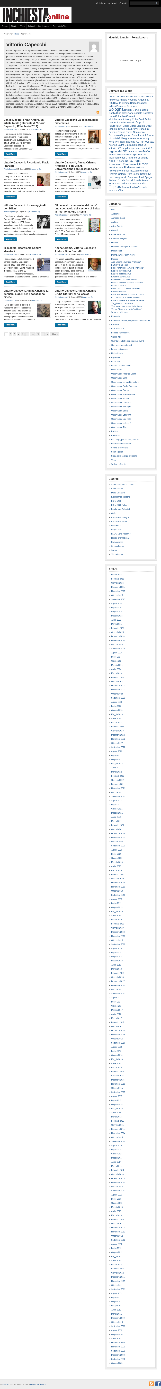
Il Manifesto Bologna (120, 517)
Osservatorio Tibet (60, 26)
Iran (142, 141)
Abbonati (112, 3)
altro (113, 210)
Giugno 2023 (117, 710)
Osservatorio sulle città (121, 423)
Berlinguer (132, 106)
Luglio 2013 (116, 1199)
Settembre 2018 (118, 944)
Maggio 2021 (117, 813)
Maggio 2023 (117, 714)
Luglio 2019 (116, 903)
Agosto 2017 (116, 998)
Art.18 (112, 102)
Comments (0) (36, 129)
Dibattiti (14, 26)
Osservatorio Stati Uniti (121, 415)
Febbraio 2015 (117, 1121)
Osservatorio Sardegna (121, 407)
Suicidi (129, 180)
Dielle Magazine (118, 493)
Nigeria (121, 160)
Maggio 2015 (117, 1108)
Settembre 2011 (118, 1289)
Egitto (133, 125)
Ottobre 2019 (117, 891)
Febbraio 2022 (117, 776)
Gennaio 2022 (117, 780)
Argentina (143, 99)
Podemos (129, 167)
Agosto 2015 (116, 1096)
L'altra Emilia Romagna (130, 144)
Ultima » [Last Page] (54, 334)
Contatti (123, 3)
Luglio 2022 (116, 755)
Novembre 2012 (118, 1232)
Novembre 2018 (118, 936)
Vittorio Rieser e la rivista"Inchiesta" (126, 309)
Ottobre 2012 (117, 1236)
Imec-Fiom (116, 525)
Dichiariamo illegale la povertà (124, 247)
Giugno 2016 (117, 1055)
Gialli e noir (116, 337)
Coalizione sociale (132, 113)
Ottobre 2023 (117, 694)
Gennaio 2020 (117, 878)
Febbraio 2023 (117, 727)
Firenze (113, 132)
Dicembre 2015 (118, 1080)
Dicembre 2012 (118, 1228)
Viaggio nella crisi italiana (122, 303)
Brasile (128, 109)
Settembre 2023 (118, 698)
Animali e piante (118, 218)
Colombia (120, 116)
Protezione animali (119, 170)
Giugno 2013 (117, 1203)
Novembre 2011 (118, 1281)
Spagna (148, 177)
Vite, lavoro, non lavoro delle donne (126, 306)
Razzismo (135, 170)
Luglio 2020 (116, 854)
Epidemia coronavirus (120, 277)
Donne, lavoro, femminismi (122, 255)
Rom (129, 173)
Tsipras (115, 186)
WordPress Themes (37, 1384)
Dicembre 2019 (118, 883)
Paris (144, 164)
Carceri (114, 230)
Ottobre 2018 (117, 940)
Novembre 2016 (118, 1035)
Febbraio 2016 (117, 1071)
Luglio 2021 (116, 805)
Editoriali (31, 26)
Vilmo (121, 190)
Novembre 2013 (118, 1182)
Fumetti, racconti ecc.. (120, 333)
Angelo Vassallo (128, 99)
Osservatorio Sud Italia (121, 419)
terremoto (114, 183)
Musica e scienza (118, 286)
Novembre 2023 (118, 690)
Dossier (5, 26)
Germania (114, 135)
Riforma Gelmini (117, 173)
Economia (115, 316)
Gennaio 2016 (117, 1076)
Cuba (135, 119)
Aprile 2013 (116, 1211)
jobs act (149, 141)
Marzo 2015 (116, 1117)
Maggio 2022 (117, 764)
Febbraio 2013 (117, 1219)
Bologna (116, 109)
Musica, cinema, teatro (121, 365)
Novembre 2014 (118, 1133)
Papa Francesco (118, 291)
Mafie (146, 151)
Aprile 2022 (116, 768)
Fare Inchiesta (44, 26)
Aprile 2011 (116, 1310)
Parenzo (128, 164)
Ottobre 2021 (117, 792)
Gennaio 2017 (117, 1026)
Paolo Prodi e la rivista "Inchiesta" (126, 288)
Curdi (141, 119)
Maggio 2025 (117, 616)
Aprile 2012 (116, 1260)
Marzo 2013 (116, 1215)
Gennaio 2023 (117, 731)
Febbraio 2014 (117, 1170)
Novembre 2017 (118, 985)
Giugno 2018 (117, 957)
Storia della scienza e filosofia (124, 456)
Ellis (128, 128)
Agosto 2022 (116, 751)
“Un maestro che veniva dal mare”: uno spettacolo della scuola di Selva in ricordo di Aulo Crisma (77, 208)
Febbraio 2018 (117, 973)
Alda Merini (147, 96)
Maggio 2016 (117, 1059)
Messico (142, 154)
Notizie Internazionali (120, 538)
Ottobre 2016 (117, 1039)
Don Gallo (129, 122)
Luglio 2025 (116, 607)
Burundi (137, 109)
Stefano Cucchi (117, 180)
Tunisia (126, 187)
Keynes (113, 144)
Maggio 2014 (117, 1158)
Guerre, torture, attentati (121, 345)
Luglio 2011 (116, 1297)
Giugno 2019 (117, 907)
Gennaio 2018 (117, 977)
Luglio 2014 (116, 1150)
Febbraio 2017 (117, 1022)
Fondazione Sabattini (120, 509)
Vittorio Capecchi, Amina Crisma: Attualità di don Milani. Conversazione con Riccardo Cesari (77, 165)
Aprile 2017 (116, 1014)
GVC (113, 513)
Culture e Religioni (119, 238)
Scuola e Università (119, 448)
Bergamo (121, 106)
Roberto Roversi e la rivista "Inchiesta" (128, 300)
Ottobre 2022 (117, 743)
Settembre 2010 (118, 1326)
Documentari (116, 251)
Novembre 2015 (118, 1084)
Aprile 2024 (116, 669)
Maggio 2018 (117, 961)
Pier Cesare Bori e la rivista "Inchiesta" (128, 294)
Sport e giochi (117, 452)
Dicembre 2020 (118, 833)
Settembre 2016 (118, 1043)
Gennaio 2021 (117, 829)
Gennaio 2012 (117, 1273)
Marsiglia (132, 154)
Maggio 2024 (117, 665)
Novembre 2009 (118, 1347)
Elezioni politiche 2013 (121, 274)
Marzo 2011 (116, 1314)
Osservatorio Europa (120, 390)
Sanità (136, 173)
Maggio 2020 (117, 862)
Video (22, 26)
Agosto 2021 (116, 800)
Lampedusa (133, 148)
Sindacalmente (117, 546)
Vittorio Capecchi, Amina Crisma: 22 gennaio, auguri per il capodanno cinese (26, 293)
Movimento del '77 (119, 157)
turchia (134, 187)
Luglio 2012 (116, 1248)
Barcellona (136, 103)
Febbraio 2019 (117, 924)
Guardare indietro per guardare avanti (127, 341)
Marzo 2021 (116, 821)
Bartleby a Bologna (119, 265)
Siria (130, 177)
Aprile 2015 (116, 1113)
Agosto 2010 (116, 1330)
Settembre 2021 (118, 796)
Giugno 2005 (117, 1363)
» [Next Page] (47, 334)
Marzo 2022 (116, 772)
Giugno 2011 (117, 1301)
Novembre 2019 (118, 887)
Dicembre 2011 (118, 1277)
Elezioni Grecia (117, 128)
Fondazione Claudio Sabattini (124, 280)
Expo (142, 128)
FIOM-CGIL (116, 501)
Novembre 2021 (118, 788)
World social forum (119, 312)
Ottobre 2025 (117, 595)
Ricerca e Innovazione (121, 444)
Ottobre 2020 (117, 842)
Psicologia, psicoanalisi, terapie (125, 439)
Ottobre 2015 (117, 1088)
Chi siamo (101, 3)
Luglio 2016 (116, 1051)
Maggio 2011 (117, 1306)
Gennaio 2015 (117, 1125)
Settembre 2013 (118, 1191)
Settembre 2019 (118, 895)
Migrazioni (115, 357)
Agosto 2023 (116, 702)
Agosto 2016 (116, 1047)
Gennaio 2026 (117, 583)
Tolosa (135, 183)
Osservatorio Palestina (121, 402)
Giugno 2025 (117, 612)
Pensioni (113, 167)
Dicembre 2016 (118, 1030)
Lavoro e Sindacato (119, 349)
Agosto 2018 (116, 948)
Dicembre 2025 (118, 587)
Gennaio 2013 (117, 1223)
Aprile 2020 (116, 866)
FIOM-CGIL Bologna (120, 505)
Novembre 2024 (118, 640)
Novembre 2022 (118, 739)
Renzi (144, 170)
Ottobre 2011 (117, 1285)
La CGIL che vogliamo (121, 534)
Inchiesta (5, 1384)
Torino (143, 183)
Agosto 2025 (116, 603)
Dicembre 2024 (118, 636)
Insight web (116, 530)
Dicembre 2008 (118, 1355)
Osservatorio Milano (120, 398)
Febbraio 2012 (117, 1269)
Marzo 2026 (116, 575)
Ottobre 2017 (117, 989)
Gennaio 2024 (117, 681)
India (122, 141)
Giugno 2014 (117, 1154)
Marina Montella (118, 154)
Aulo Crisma (123, 103)
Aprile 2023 (116, 718)
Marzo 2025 (116, 624)
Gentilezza (139, 132)
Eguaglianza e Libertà (120, 497)
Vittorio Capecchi (10, 129)
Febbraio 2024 (117, 677)
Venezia (113, 190)
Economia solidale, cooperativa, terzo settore (130, 320)
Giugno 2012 (117, 1252)
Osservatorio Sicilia (119, 411)
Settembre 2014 (118, 1141)
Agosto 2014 (116, 1145)
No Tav (129, 160)
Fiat (147, 128)
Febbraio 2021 (117, 825)
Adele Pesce (116, 96)
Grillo (121, 138)
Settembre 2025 (118, 599)
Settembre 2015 (118, 1092)
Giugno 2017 (117, 1006)
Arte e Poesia (117, 226)
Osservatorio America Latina (123, 374)
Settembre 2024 (118, 649)
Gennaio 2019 (117, 928)
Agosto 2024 (116, 653)
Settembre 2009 (118, 1351)
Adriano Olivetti (131, 96)
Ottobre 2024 (117, 644)
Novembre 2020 (118, 837)
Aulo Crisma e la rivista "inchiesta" (126, 262)
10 (32, 334)
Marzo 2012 (116, 1265)
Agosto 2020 (116, 850)
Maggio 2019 (117, 911)
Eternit (134, 128)
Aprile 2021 (116, 817)
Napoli (112, 160)
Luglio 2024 (116, 657)
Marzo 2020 (116, 870)
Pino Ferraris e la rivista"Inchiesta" (126, 297)
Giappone (125, 135)
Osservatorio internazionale (123, 394)
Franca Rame (124, 132)
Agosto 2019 (116, 899)
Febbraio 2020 (117, 874)
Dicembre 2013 (118, 1178)
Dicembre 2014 (118, 1129)
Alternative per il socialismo (123, 484)
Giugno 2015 (117, 1104)
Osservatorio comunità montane (125, 382)
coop (129, 119)
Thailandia (126, 183)
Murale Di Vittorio (138, 157)
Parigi (136, 164)
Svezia (137, 180)
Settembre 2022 (118, 747)
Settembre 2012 (118, 1240)
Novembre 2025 (118, 591)
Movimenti (115, 361)
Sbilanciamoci (117, 542)
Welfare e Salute (118, 464)
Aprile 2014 (116, 1162)
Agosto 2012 (116, 1244)
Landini (145, 148)
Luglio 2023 (116, 706)
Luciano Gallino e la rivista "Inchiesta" (127, 283)
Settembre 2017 (118, 993)
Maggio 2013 (117, 1207)
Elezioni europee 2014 (121, 271)
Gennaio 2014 (117, 1174)
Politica (140, 167)
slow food (139, 177)
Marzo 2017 (116, 1018)
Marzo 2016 (116, 1067)
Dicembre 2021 (118, 784)
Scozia (143, 173)
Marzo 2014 (116, 1166)
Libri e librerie (117, 353)
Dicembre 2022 (118, 735)
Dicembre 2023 (118, 685)
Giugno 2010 (117, 1334)
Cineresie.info (117, 489)
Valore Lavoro (117, 554)
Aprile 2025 (116, 620)
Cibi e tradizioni (118, 234)
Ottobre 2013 (117, 1186)
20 (38, 334)
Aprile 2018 (116, 965)
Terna (145, 180)
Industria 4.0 (132, 141)
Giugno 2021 (117, 809)
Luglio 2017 (116, 1002)
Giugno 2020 (117, 858)
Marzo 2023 (116, 722)
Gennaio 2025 (117, 632)
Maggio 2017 (117, 1010)
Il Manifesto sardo (119, 521)
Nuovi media (116, 370)
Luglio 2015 (116, 1100)
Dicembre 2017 (118, 981)
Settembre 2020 (118, 846)
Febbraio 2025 (117, 628)
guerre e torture (133, 138)
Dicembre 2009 (118, 1343)
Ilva (117, 141)
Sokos (114, 550)
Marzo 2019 (116, 920)
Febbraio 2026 (117, 579)
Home (17, 34)
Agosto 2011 (116, 1293)
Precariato (115, 435)
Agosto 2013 (116, 1195)
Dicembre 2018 (118, 932)
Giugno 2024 (117, 661)
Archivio (114, 222)
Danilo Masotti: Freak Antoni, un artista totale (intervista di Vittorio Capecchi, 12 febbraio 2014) (24, 122)
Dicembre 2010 (118, 1318)
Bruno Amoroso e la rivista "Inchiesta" (127, 268)
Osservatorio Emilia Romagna (124, 386)
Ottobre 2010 (117, 1322)
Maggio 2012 (117, 1256)
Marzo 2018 (116, 969)
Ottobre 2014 (117, 1137)
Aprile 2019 (116, 915)
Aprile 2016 (116, 1063)
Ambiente (114, 99)
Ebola (126, 125)
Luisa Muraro (135, 151)
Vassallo (142, 187)
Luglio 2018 (116, 952)
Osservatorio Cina (119, 378)
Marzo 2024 (116, 673)
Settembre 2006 (118, 1359)
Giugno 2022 (117, 759)
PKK (121, 167)
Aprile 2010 (116, 1338)
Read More (10, 154)
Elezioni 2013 (144, 125)
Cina (118, 113)
